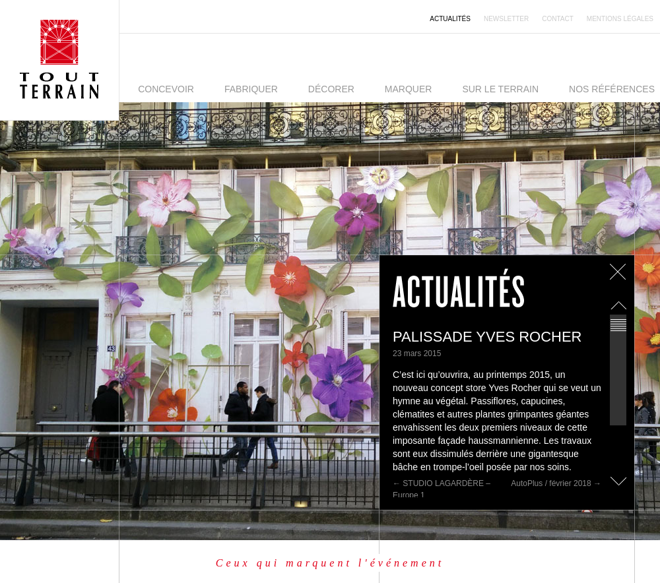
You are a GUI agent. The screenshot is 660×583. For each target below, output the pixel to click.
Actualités (450, 18)
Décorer (331, 89)
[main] (507, 376)
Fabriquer (251, 89)
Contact (558, 18)
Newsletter (506, 18)
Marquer (408, 89)
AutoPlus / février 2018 (556, 483)
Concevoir (166, 89)
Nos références (612, 89)
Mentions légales (620, 18)
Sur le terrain (500, 89)
